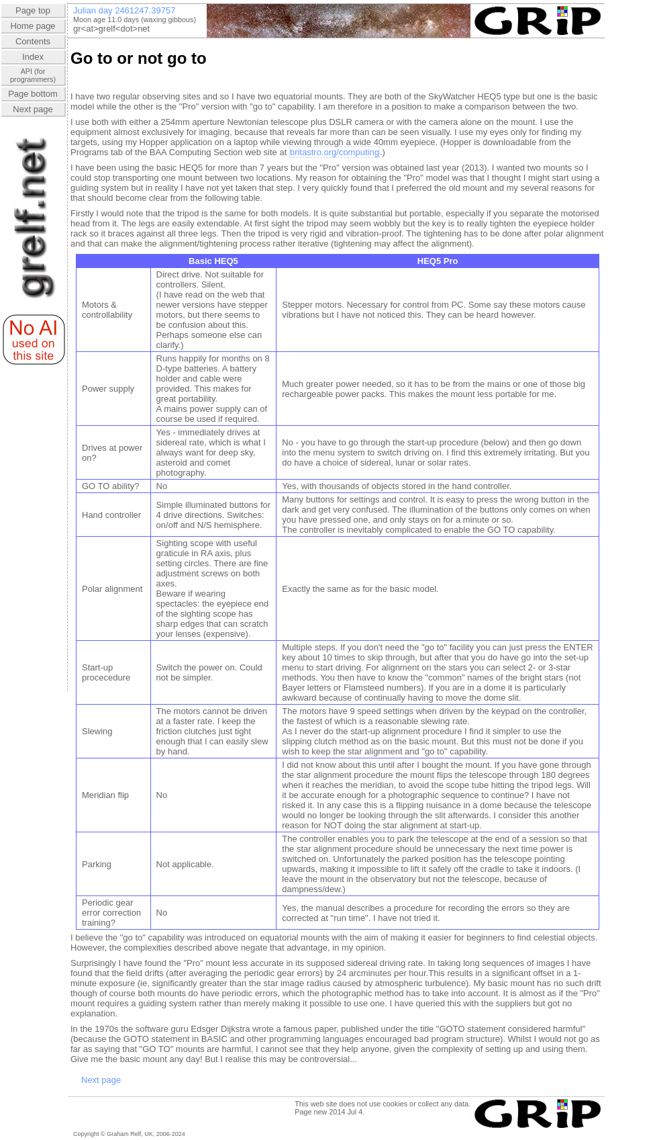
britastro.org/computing (334, 152)
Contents (32, 41)
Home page (32, 26)
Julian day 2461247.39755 (124, 10)
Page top (32, 10)
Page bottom (33, 94)
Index (33, 57)
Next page (32, 109)
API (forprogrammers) (33, 75)
